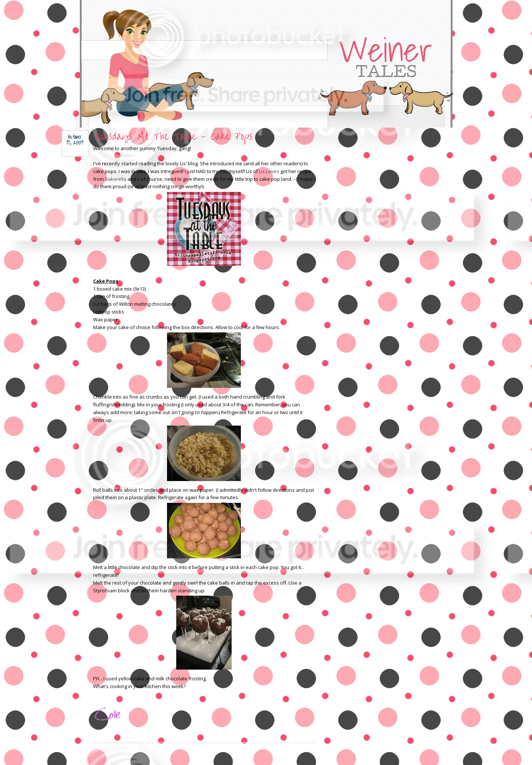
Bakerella (115, 179)
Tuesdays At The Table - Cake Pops (173, 136)
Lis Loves (269, 171)
